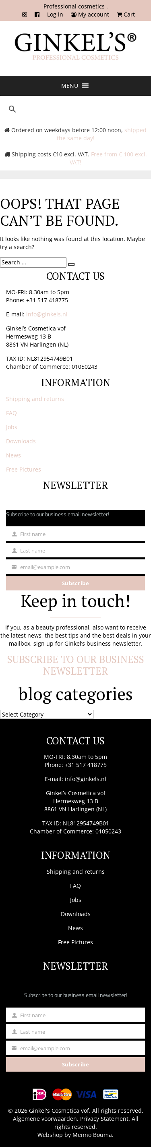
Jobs (11, 427)
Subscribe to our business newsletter (75, 665)
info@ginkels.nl (47, 314)
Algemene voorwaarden (45, 1118)
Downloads (21, 441)
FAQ (11, 413)
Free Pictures (23, 469)
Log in (55, 14)
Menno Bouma (92, 1135)
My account (90, 14)
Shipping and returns (35, 399)
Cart (126, 14)
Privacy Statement (104, 1118)
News (13, 455)
